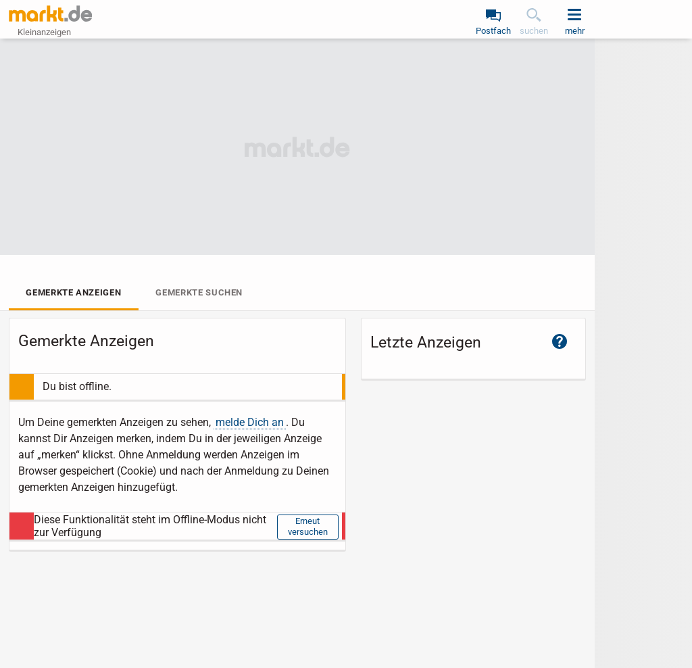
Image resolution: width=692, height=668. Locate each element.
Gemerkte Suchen (199, 292)
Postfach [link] (493, 31)
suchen (534, 31)
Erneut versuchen (308, 526)
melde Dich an (250, 422)
